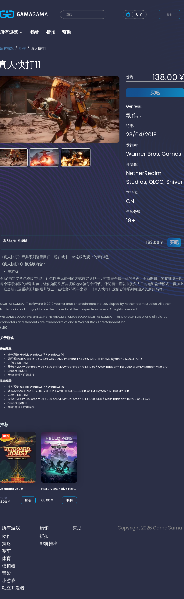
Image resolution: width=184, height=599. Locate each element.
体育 (6, 558)
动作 (22, 48)
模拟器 (9, 566)
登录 (169, 14)
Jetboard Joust (11, 489)
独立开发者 (13, 588)
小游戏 (9, 580)
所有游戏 (11, 32)
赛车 (6, 551)
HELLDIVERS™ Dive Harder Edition (65, 489)
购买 (28, 500)
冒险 (6, 573)
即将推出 (49, 543)
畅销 (34, 32)
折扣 (50, 32)
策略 (6, 543)
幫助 (66, 32)
